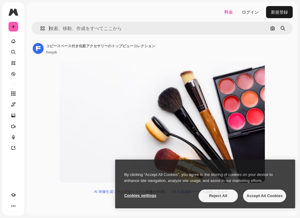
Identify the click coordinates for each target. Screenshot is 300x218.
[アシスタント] (13, 148)
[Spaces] (13, 104)
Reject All (218, 195)
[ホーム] (13, 41)
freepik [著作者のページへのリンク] (51, 52)
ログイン (250, 12)
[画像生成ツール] (13, 115)
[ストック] (13, 63)
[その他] (13, 206)
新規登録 (279, 12)
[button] (40, 28)
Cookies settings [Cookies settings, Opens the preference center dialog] (140, 195)
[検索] (13, 52)
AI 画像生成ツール (109, 192)
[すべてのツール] (13, 93)
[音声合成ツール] (13, 137)
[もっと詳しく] (13, 74)
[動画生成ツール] (13, 126)
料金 (228, 12)
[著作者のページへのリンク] (38, 48)
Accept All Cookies (264, 195)
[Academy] (13, 195)
